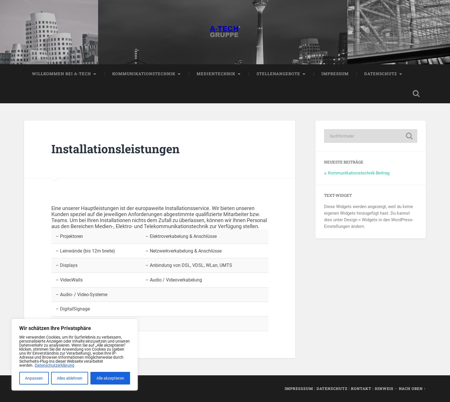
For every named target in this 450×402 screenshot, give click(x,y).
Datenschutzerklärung (54, 365)
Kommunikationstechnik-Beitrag (358, 173)
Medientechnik (216, 73)
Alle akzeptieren (110, 378)
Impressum (335, 73)
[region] (74, 355)
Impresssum (299, 388)
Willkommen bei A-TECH (61, 73)
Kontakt (361, 388)
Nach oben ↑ (412, 388)
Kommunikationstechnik (143, 73)
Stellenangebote (278, 73)
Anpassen (34, 378)
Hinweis (384, 388)
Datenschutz (380, 73)
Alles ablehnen (69, 378)
